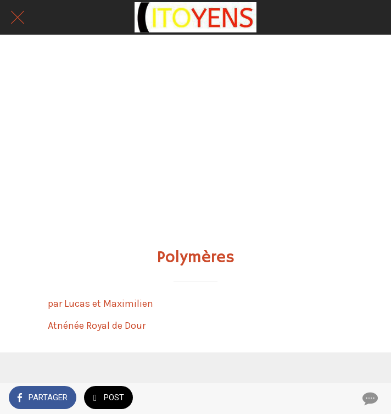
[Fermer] (17, 17)
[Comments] (369, 398)
